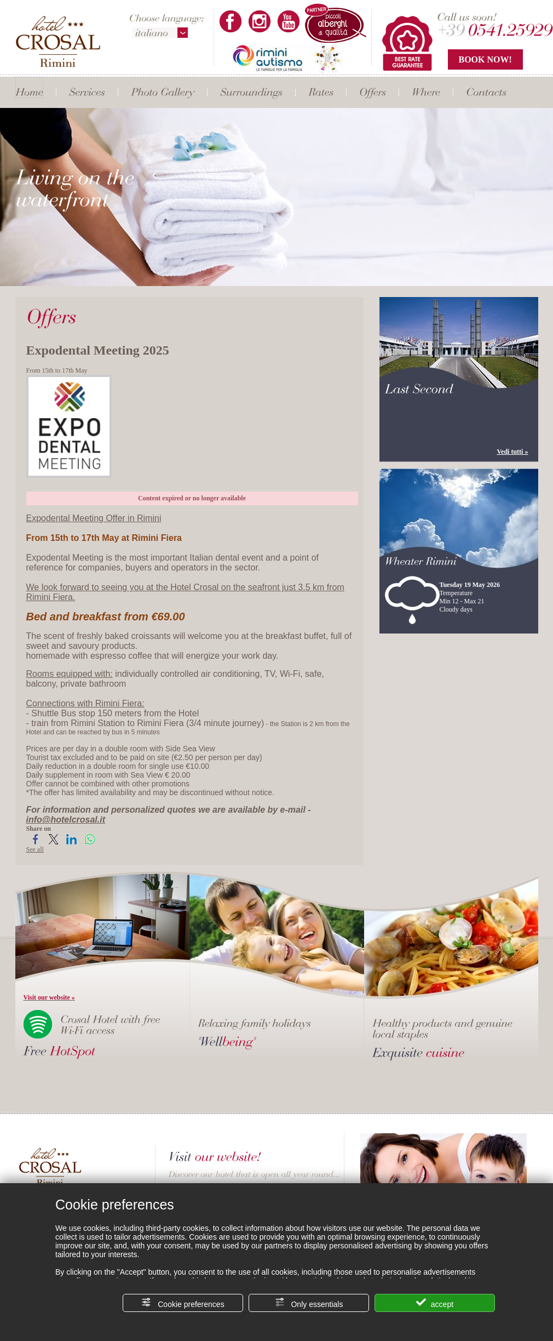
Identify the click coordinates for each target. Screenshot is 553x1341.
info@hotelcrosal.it (66, 819)
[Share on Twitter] (53, 843)
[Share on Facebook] (35, 843)
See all (35, 849)
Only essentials (309, 1303)
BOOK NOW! (485, 59)
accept (434, 1303)
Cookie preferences (182, 1303)
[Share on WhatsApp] (89, 843)
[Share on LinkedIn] (71, 843)
